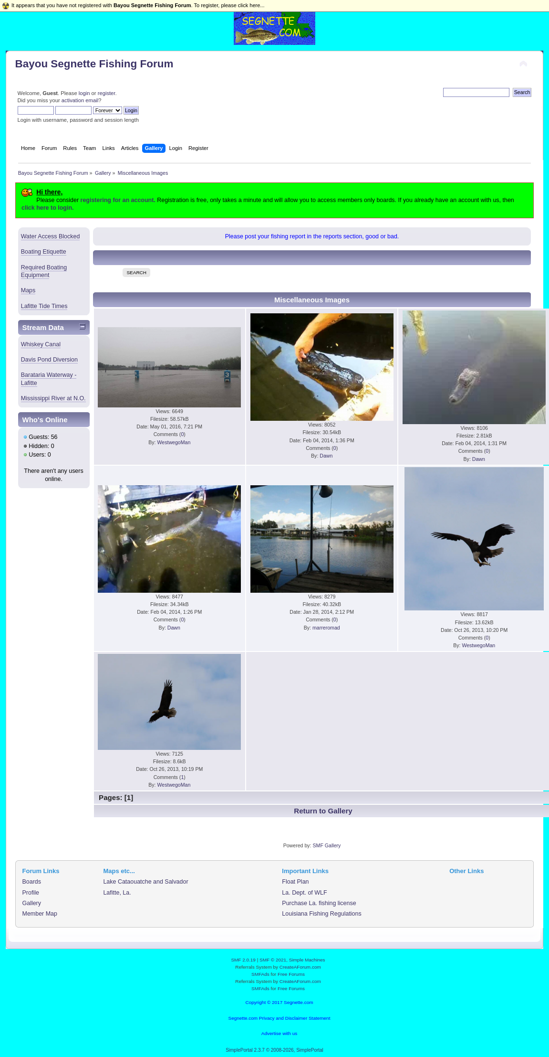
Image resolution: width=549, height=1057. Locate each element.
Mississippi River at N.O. (53, 398)
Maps (28, 290)
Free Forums (291, 974)
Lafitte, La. (117, 892)
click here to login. (47, 207)
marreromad (326, 627)
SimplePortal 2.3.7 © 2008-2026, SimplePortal (274, 1050)
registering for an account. (118, 200)
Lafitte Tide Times (44, 306)
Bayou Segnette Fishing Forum (94, 64)
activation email (80, 100)
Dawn (326, 456)
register (106, 93)
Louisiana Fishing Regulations (321, 913)
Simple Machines (307, 959)
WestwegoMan (173, 442)
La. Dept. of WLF (304, 892)
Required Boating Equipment (44, 271)
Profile (30, 892)
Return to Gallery (323, 811)
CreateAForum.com (300, 967)
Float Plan (295, 881)
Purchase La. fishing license (319, 903)
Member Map (39, 913)
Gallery (31, 903)
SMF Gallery (326, 845)
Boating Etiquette (43, 251)
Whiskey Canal (41, 344)
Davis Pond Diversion (49, 359)
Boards (31, 881)
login (84, 93)
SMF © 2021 (272, 959)
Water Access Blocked (50, 236)
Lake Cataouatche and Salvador (145, 881)
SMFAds (260, 974)
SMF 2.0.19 (243, 959)
